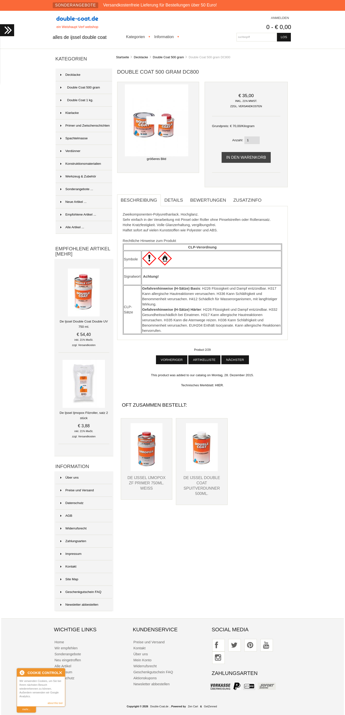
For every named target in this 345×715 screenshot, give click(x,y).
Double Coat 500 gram (168, 57)
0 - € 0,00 (278, 27)
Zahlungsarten (73, 541)
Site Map (69, 579)
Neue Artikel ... (73, 202)
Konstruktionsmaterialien (80, 163)
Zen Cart (193, 706)
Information (164, 37)
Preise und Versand (77, 490)
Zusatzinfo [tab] (247, 200)
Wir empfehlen (65, 648)
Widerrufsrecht (73, 528)
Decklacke (141, 57)
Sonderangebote (75, 5)
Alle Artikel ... (72, 227)
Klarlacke (69, 113)
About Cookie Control (22, 672)
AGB (66, 515)
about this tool (55, 703)
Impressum (70, 554)
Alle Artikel (62, 666)
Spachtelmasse (74, 138)
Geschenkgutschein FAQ (80, 592)
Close (60, 672)
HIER (219, 385)
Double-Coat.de (159, 706)
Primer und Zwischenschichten (85, 125)
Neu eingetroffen (67, 660)
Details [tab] (173, 200)
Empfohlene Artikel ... (78, 214)
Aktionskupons (145, 678)
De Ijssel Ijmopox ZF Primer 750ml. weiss (146, 482)
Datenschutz (72, 503)
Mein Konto (142, 660)
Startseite (122, 57)
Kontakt (68, 566)
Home (59, 642)
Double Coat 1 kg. (76, 100)
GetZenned (210, 706)
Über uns (69, 477)
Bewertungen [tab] (208, 200)
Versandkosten (87, 345)
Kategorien (135, 37)
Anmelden (280, 18)
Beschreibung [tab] (139, 200)
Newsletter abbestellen (79, 604)
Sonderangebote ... (76, 189)
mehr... (26, 709)
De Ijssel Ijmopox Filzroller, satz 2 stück (84, 413)
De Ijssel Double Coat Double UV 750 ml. (84, 322)
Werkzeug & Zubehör (78, 176)
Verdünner (70, 151)
